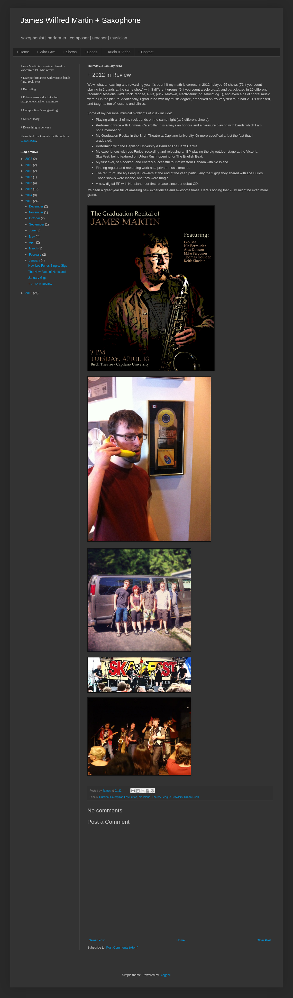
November (36, 212)
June (32, 230)
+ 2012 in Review (40, 284)
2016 (29, 183)
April (32, 242)
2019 (29, 165)
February (35, 254)
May (32, 236)
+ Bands (90, 52)
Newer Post (97, 940)
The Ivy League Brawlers (167, 797)
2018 (29, 171)
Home (181, 940)
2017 (29, 177)
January (35, 260)
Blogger (165, 975)
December (36, 206)
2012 (29, 293)
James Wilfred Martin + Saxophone (81, 20)
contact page (28, 140)
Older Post (264, 940)
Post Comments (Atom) (122, 947)
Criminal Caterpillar (111, 797)
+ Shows (70, 52)
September (37, 224)
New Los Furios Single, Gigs (47, 265)
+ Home (22, 52)
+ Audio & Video (118, 52)
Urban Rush (191, 797)
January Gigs (37, 278)
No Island (144, 797)
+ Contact (145, 52)
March (34, 248)
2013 (29, 201)
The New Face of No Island (47, 272)
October (35, 218)
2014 (29, 195)
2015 (29, 189)
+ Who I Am (45, 52)
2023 (29, 159)
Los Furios (130, 797)
